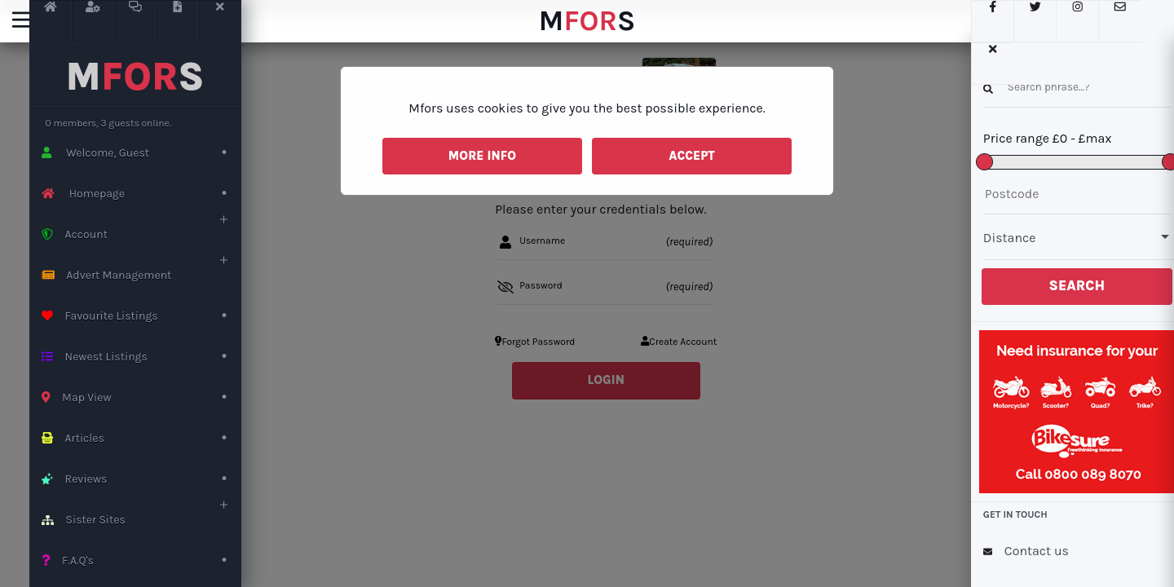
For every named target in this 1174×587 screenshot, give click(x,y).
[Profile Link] (93, 21)
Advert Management (141, 275)
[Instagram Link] (1068, 21)
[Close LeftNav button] (220, 21)
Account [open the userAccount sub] (141, 234)
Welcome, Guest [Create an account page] (141, 153)
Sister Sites (141, 520)
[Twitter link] (1025, 21)
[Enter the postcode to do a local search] (1068, 194)
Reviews (141, 479)
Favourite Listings (141, 316)
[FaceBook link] (983, 21)
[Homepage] (50, 21)
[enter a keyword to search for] (1068, 87)
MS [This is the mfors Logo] (135, 76)
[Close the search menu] (1153, 21)
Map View (141, 397)
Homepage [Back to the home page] (141, 194)
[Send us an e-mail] (1110, 21)
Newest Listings (141, 357)
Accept (692, 155)
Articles (141, 438)
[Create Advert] (178, 21)
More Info (482, 155)
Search (1068, 285)
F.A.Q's (141, 560)
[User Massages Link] (135, 21)
